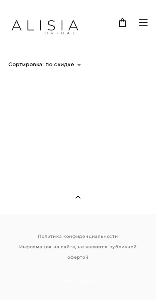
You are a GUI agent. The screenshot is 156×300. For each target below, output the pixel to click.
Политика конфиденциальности (78, 227)
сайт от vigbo (78, 272)
